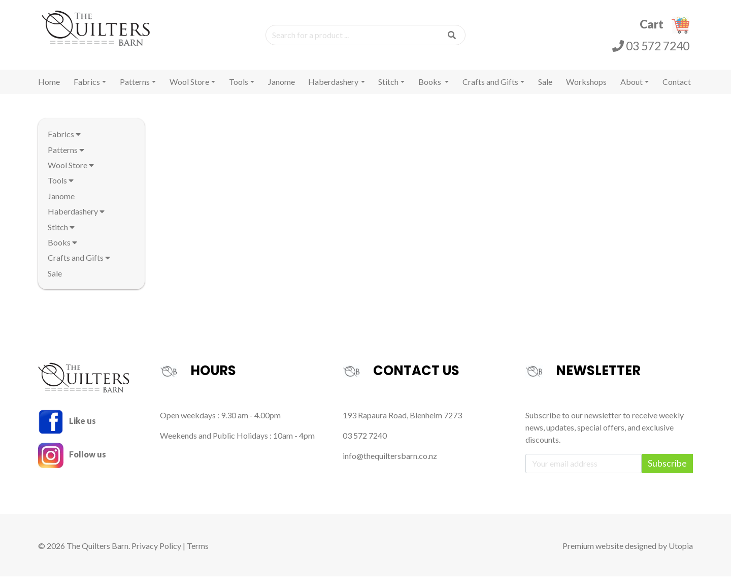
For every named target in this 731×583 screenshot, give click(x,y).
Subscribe (667, 470)
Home (49, 88)
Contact (676, 88)
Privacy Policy (156, 552)
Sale (545, 88)
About (631, 88)
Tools (238, 88)
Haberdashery (333, 88)
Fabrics (87, 88)
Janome (281, 88)
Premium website (592, 552)
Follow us (72, 461)
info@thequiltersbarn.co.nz (390, 462)
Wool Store (189, 88)
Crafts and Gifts (490, 88)
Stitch (388, 88)
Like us (67, 427)
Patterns (135, 88)
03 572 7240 (650, 49)
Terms (198, 552)
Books (430, 88)
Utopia (681, 552)
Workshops (586, 88)
